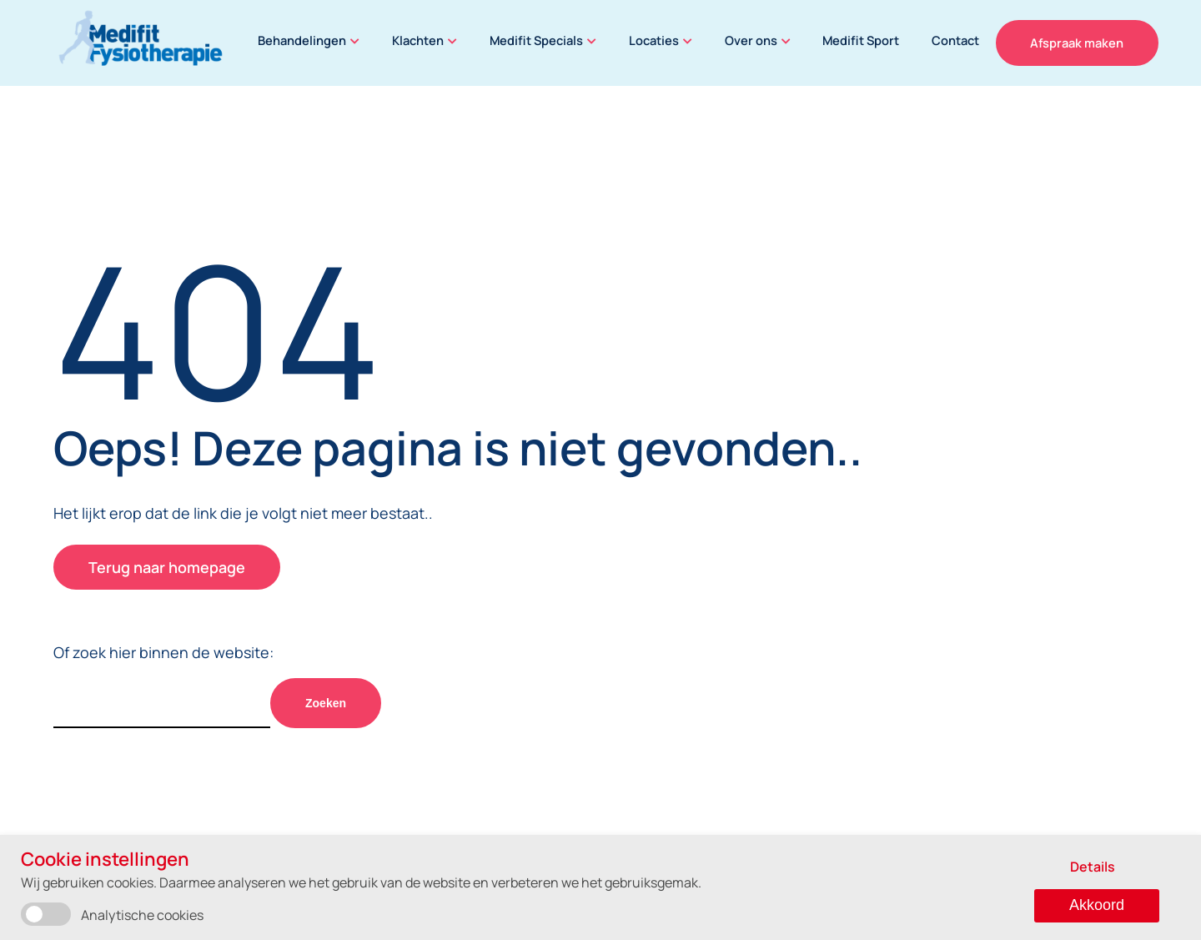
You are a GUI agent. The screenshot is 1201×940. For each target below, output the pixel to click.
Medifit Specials (542, 40)
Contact (970, 40)
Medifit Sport (874, 40)
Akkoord (1096, 905)
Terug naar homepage (166, 567)
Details (1092, 866)
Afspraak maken (1093, 42)
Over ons (761, 40)
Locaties (662, 40)
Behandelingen (303, 40)
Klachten (421, 40)
